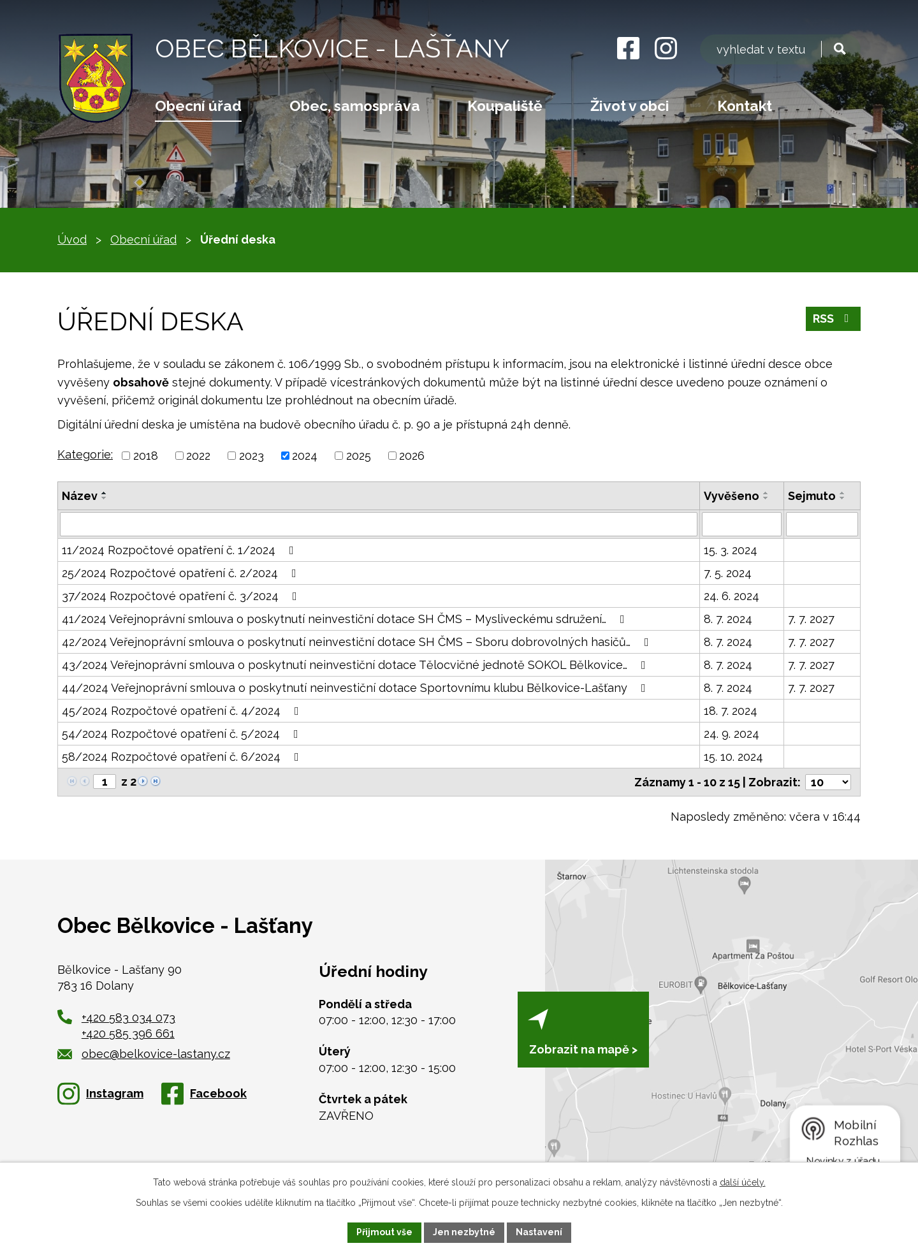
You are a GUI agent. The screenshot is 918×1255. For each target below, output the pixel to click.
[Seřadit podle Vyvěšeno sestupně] (766, 498)
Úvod (72, 239)
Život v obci (629, 106)
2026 (412, 455)
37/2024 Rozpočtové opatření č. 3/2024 (182, 596)
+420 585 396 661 (128, 1033)
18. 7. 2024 (730, 710)
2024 (304, 455)
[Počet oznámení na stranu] (828, 782)
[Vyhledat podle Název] (378, 524)
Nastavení (539, 1232)
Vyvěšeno (731, 496)
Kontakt (744, 106)
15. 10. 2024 (733, 756)
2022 (198, 455)
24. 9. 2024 (731, 733)
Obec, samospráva (354, 106)
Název (80, 496)
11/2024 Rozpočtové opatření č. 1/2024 (180, 550)
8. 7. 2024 (728, 619)
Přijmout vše (384, 1232)
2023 (251, 455)
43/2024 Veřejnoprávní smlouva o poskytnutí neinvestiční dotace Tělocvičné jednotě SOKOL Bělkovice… (356, 665)
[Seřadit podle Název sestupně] (105, 498)
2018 (145, 455)
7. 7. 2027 (811, 619)
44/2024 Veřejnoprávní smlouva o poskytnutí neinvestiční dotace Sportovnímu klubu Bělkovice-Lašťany (356, 687)
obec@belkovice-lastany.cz (143, 1054)
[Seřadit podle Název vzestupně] (105, 492)
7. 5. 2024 (728, 573)
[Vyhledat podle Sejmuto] (822, 524)
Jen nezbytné (464, 1232)
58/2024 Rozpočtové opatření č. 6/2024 (183, 756)
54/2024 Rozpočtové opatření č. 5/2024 (182, 733)
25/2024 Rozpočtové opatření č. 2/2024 (182, 573)
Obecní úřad (198, 106)
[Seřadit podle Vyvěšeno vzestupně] (766, 492)
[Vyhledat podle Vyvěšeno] (742, 524)
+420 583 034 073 (128, 1017)
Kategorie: (85, 454)
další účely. (743, 1182)
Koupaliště (505, 106)
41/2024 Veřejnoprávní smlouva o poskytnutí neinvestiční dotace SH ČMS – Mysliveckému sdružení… (346, 619)
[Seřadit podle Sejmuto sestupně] (843, 498)
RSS (833, 318)
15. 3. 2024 (730, 550)
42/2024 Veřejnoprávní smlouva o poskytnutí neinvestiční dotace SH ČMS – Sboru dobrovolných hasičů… (358, 642)
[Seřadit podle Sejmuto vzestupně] (843, 492)
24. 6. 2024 (731, 596)
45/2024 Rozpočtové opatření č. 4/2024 (183, 710)
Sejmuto (812, 496)
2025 (358, 455)
